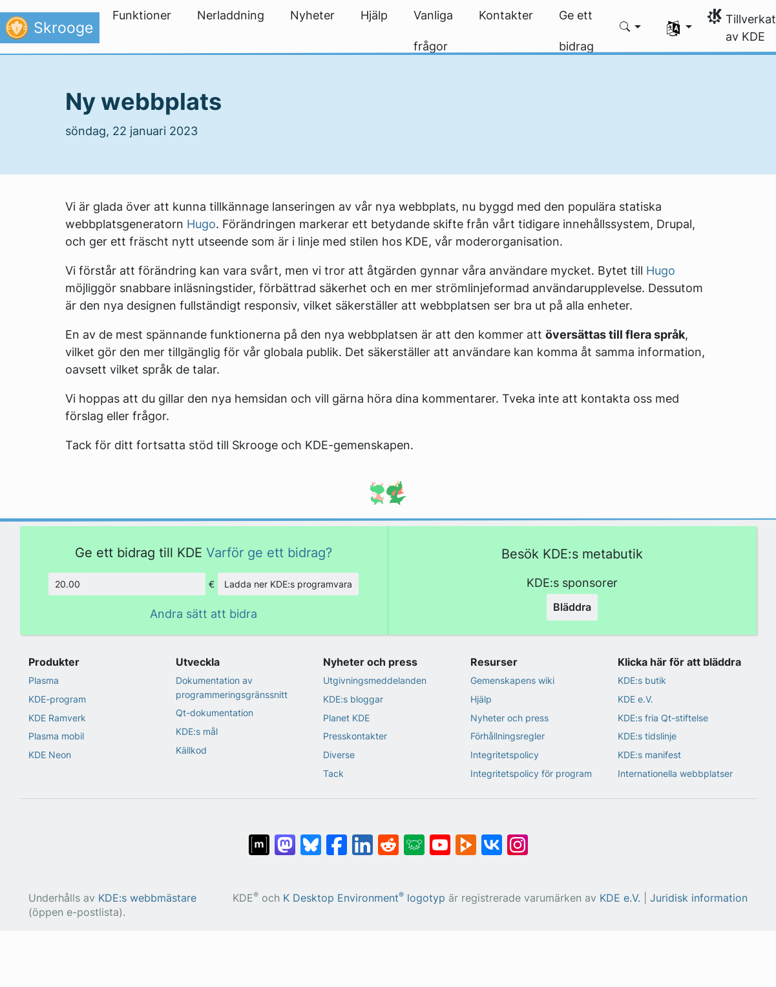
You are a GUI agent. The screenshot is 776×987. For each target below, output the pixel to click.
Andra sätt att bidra (203, 614)
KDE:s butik (642, 680)
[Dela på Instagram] (517, 838)
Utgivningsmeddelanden (374, 680)
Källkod (191, 750)
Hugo (201, 224)
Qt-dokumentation (214, 712)
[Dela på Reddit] (388, 838)
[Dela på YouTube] (440, 838)
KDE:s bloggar (353, 699)
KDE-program (57, 699)
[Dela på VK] (491, 838)
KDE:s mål (197, 731)
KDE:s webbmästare (147, 898)
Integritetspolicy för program (531, 773)
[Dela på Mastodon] (285, 838)
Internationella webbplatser (675, 773)
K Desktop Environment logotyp (364, 898)
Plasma (43, 680)
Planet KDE (346, 717)
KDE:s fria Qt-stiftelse (663, 717)
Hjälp (481, 699)
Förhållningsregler (507, 735)
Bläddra (572, 606)
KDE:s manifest (649, 754)
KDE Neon (49, 754)
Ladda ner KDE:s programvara (288, 583)
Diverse (339, 754)
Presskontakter (355, 735)
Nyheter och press (509, 717)
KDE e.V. (635, 699)
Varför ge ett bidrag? (269, 552)
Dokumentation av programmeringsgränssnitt (232, 687)
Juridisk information (699, 898)
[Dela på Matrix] (259, 838)
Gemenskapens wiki (512, 680)
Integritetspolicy (504, 754)
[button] (630, 27)
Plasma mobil (56, 735)
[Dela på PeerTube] (466, 838)
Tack (333, 773)
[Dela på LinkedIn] (362, 838)
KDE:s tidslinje (647, 735)
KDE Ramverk (57, 717)
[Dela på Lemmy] (414, 838)
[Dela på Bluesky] (310, 838)
